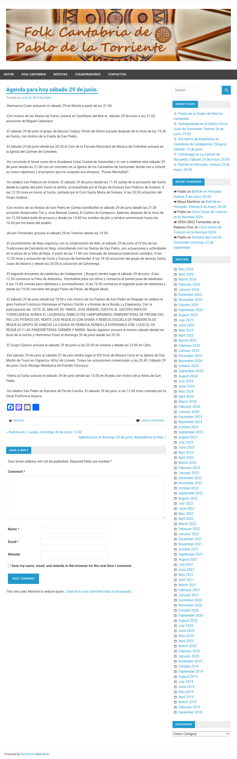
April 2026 (186, 274)
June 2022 (186, 508)
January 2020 (188, 656)
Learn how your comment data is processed (98, 591)
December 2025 (190, 295)
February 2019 (189, 707)
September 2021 (190, 554)
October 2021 (188, 549)
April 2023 (186, 458)
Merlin (45, 754)
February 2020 (189, 651)
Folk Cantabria (33, 74)
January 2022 (188, 534)
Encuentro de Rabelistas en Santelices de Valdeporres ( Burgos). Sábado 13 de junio (201, 144)
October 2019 (188, 666)
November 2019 (190, 661)
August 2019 (188, 677)
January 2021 (188, 595)
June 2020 (186, 631)
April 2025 (186, 335)
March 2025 (187, 340)
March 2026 (187, 279)
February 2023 (189, 468)
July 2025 (185, 320)
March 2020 (187, 646)
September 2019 (190, 671)
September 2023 (190, 432)
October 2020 (188, 610)
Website (14, 554)
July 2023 (185, 442)
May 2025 (186, 330)
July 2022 (185, 503)
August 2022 (188, 498)
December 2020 (190, 600)
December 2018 (190, 712)
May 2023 (186, 452)
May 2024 (186, 391)
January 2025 (188, 351)
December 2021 (190, 539)
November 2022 (190, 483)
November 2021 (190, 544)
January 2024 (188, 412)
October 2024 (188, 366)
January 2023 (188, 473)
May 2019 (186, 692)
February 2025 (189, 346)
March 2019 (187, 702)
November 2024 (190, 361)
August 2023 (188, 437)
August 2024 (188, 376)
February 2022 (189, 529)
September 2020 (190, 615)
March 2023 (187, 463)
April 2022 (186, 519)
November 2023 (190, 422)
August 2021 (188, 559)
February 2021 (189, 590)
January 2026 (188, 290)
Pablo (48, 97)
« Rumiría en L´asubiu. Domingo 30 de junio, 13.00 (44, 432)
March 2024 (187, 402)
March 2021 (187, 585)
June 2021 (186, 570)
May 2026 (186, 269)
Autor (9, 74)
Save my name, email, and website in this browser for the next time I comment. (71, 566)
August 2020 (188, 621)
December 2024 (190, 356)
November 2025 (190, 300)
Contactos (117, 74)
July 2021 (185, 565)
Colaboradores (88, 74)
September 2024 (190, 371)
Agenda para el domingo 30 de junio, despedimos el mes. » (122, 437)
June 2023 (186, 447)
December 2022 (190, 478)
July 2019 (185, 682)
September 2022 (190, 493)
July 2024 (185, 381)
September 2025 (190, 310)
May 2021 (186, 575)
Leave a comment (152, 420)
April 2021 (186, 580)
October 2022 (188, 488)
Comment (16, 472)
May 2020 (186, 636)
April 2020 (186, 641)
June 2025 (186, 325)
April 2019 (186, 697)
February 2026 (189, 284)
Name (13, 529)
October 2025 (188, 305)
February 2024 (189, 407)
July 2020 (185, 626)
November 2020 (190, 605)
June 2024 (186, 386)
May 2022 (186, 514)
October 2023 (188, 427)
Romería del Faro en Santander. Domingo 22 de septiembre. (198, 242)
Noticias (60, 74)
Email (13, 542)
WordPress (28, 754)
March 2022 (187, 524)
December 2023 (190, 417)
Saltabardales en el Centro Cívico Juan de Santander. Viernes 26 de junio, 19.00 (201, 129)
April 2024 (186, 396)
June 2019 (186, 687)
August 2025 (188, 315)
